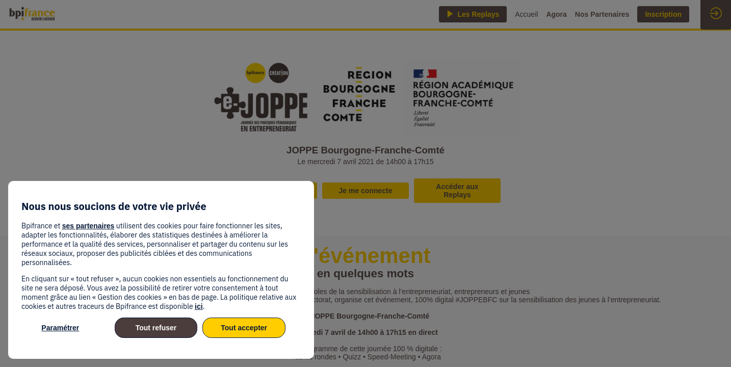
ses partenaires (88, 226)
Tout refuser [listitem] (156, 328)
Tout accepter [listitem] (244, 328)
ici (199, 306)
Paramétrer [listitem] (60, 328)
